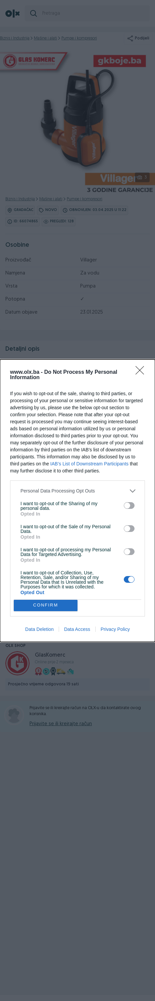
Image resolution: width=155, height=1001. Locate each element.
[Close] (142, 372)
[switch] (129, 505)
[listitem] (77, 490)
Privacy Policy (115, 629)
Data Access (77, 629)
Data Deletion (39, 629)
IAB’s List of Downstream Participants (89, 463)
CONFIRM (45, 605)
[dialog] (77, 500)
